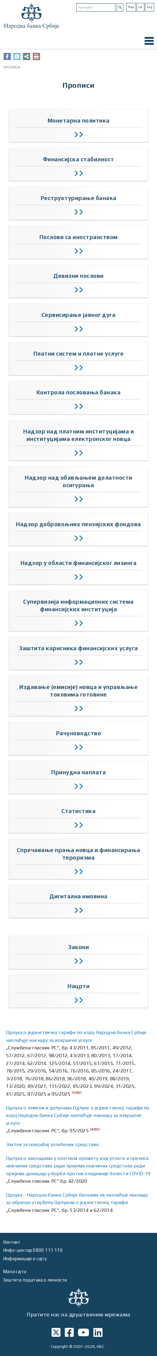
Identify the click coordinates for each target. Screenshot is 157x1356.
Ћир (131, 7)
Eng (149, 7)
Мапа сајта (14, 1271)
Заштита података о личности (35, 1279)
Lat (140, 7)
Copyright (59, 1346)
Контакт (11, 1242)
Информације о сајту (25, 1258)
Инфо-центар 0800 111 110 (33, 1250)
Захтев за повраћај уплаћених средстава (52, 1144)
